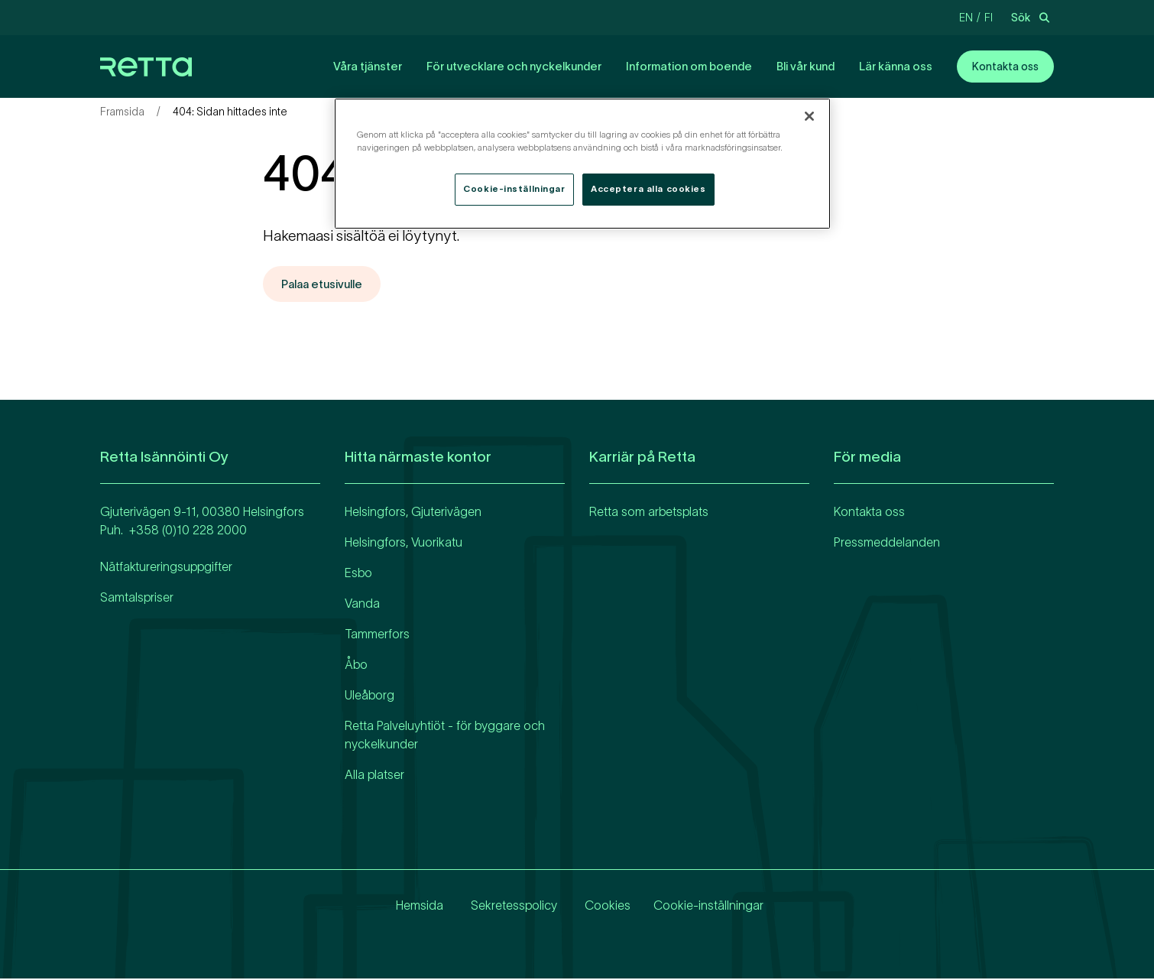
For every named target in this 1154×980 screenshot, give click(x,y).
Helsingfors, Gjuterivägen (413, 512)
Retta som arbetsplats (648, 512)
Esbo (358, 573)
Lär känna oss (895, 66)
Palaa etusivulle (326, 284)
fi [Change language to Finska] (988, 17)
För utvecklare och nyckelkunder (513, 66)
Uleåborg (369, 696)
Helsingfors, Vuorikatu (403, 543)
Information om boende (689, 66)
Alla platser (374, 775)
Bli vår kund (805, 66)
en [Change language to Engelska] (966, 17)
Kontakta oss (1005, 66)
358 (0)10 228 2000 (191, 530)
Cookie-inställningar (708, 906)
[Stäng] (809, 116)
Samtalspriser (136, 598)
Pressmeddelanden (887, 543)
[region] (582, 163)
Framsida (122, 111)
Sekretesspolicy (509, 906)
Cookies (603, 906)
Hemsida (415, 906)
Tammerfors (377, 634)
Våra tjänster (367, 66)
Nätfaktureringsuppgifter (166, 567)
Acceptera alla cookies (648, 188)
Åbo (356, 665)
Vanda (362, 604)
